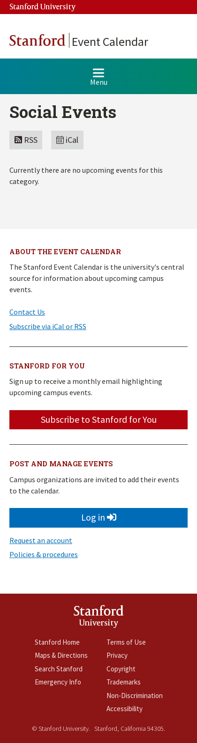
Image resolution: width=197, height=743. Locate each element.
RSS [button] (26, 139)
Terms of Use (126, 642)
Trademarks (123, 681)
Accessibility (124, 708)
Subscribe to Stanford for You (99, 419)
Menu (98, 81)
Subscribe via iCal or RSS (47, 326)
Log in (98, 517)
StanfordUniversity (99, 618)
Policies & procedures (43, 554)
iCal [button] (67, 139)
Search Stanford (59, 668)
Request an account (40, 540)
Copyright (121, 668)
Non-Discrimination (134, 695)
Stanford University (42, 7)
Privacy (117, 655)
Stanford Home (57, 642)
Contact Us (27, 311)
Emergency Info (58, 681)
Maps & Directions (61, 655)
